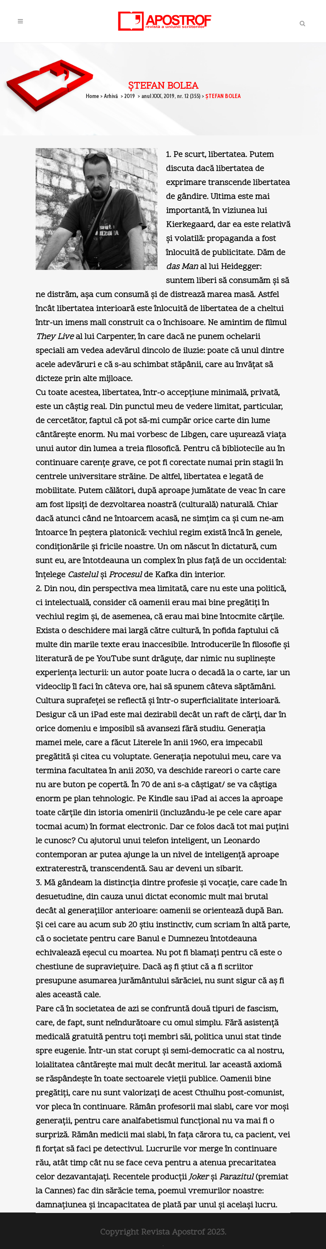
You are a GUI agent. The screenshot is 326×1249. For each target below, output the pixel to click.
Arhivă (111, 96)
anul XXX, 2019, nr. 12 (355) (170, 96)
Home (92, 96)
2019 (129, 96)
